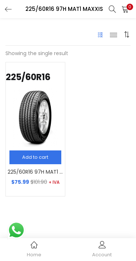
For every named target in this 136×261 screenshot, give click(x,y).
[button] (125, 9)
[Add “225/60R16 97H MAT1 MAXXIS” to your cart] (35, 157)
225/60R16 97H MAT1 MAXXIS (35, 172)
